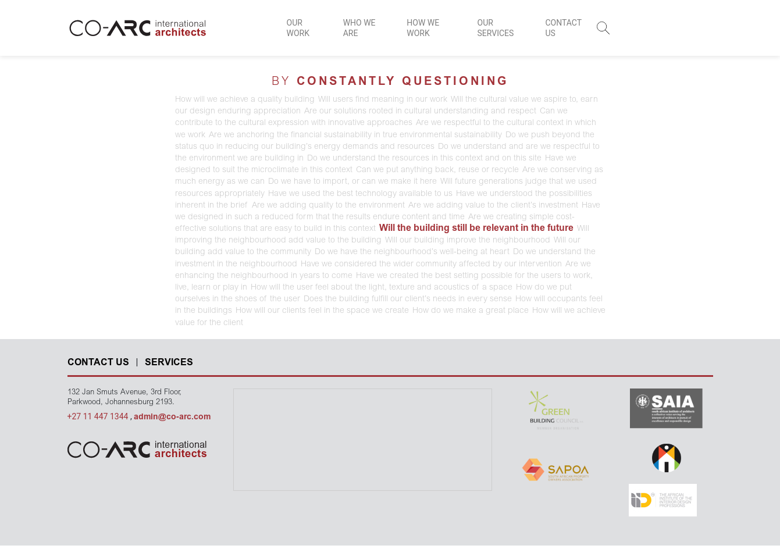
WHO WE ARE (359, 28)
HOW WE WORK (423, 28)
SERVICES (169, 363)
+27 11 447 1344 (98, 416)
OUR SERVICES (496, 28)
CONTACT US (563, 28)
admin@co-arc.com (172, 418)
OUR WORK (298, 28)
